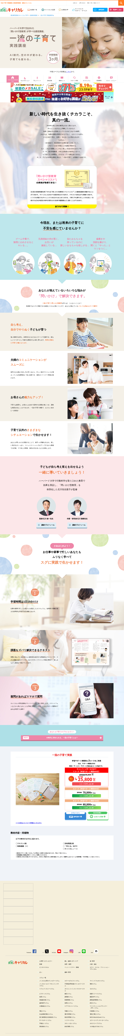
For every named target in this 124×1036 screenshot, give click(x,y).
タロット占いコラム (71, 1031)
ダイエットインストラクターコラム (75, 997)
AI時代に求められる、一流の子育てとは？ (50, 745)
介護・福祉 (93, 971)
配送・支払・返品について (93, 3)
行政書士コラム (94, 1018)
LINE (79, 960)
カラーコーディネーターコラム (99, 1027)
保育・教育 (68, 971)
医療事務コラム (69, 1007)
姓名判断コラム (69, 1034)
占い (40, 979)
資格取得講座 (33, 15)
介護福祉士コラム (44, 1013)
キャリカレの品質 (49, 10)
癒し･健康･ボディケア (71, 968)
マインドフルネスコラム (97, 988)
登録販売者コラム (44, 1007)
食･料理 (92, 968)
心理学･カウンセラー (45, 968)
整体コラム (93, 991)
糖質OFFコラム (94, 1004)
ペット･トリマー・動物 (72, 974)
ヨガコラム (93, 996)
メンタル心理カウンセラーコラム (49, 988)
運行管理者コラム (70, 1021)
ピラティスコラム (44, 1001)
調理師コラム (69, 1004)
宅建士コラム (69, 1018)
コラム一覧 (42, 985)
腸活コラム (68, 1001)
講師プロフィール (48, 532)
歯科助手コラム (44, 1010)
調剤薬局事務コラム (96, 1007)
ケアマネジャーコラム (71, 1013)
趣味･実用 (68, 979)
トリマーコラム (69, 1027)
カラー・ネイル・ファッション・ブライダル (100, 975)
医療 (40, 971)
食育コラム (42, 1004)
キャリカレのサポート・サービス (81, 9)
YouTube (54, 960)
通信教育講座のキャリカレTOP (19, 15)
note (92, 960)
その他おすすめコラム (96, 1034)
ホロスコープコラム (96, 1031)
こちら (68, 71)
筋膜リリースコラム (96, 1001)
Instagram (66, 960)
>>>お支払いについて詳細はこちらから (29, 830)
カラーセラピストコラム (72, 988)
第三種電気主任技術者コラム (48, 1024)
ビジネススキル (44, 974)
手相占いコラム (44, 1031)
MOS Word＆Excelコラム (97, 1024)
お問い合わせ (82, 3)
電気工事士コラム (95, 1021)
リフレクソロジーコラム (46, 996)
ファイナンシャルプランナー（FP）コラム (98, 1014)
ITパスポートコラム (45, 1027)
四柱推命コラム (44, 1034)
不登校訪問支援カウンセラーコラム (75, 992)
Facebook (29, 960)
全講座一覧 (33, 10)
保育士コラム (69, 1010)
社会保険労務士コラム (46, 1021)
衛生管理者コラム (70, 1024)
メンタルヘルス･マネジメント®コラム (49, 992)
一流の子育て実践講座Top (47, 15)
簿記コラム (42, 1018)
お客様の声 (65, 10)
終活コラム (93, 1010)
